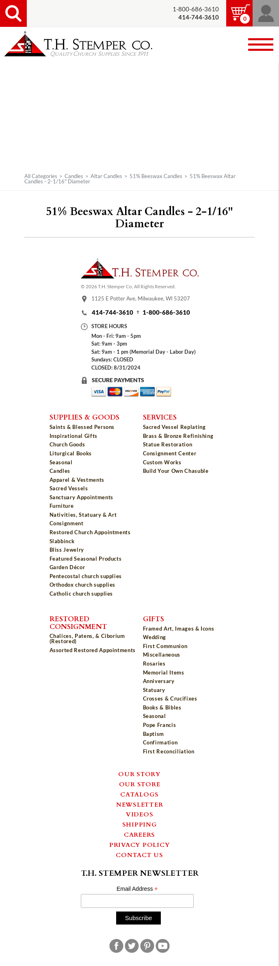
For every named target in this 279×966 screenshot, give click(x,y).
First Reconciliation (169, 751)
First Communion (165, 646)
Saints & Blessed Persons (82, 427)
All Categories (40, 176)
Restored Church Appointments (90, 532)
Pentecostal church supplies (86, 576)
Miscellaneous (161, 654)
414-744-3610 (112, 312)
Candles (74, 176)
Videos (140, 813)
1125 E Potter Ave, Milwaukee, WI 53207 (140, 299)
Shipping (139, 824)
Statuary (154, 690)
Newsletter (139, 804)
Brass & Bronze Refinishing (178, 436)
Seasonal (61, 462)
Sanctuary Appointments (81, 497)
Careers (139, 834)
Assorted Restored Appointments (93, 650)
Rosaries (154, 663)
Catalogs (139, 794)
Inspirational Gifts (73, 436)
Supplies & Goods (84, 417)
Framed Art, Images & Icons (178, 628)
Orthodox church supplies (83, 584)
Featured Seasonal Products (86, 558)
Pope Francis (159, 725)
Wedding (155, 637)
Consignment (67, 523)
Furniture (62, 506)
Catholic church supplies (81, 593)
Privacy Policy (139, 844)
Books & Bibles (162, 707)
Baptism (153, 734)
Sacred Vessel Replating (174, 427)
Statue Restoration (167, 444)
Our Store (139, 783)
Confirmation (160, 742)
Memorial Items (163, 672)
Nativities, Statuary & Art (83, 515)
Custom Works (162, 462)
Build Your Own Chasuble (176, 471)
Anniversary (159, 681)
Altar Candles (106, 176)
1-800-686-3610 (196, 9)
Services (160, 417)
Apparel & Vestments (77, 480)
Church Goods (67, 444)
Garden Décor (67, 567)
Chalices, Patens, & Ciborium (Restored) (87, 638)
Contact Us (139, 854)
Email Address (137, 889)
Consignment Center (170, 453)
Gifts (153, 618)
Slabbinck (62, 541)
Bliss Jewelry (67, 550)
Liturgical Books (71, 453)
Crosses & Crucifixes (170, 698)
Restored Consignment (78, 622)
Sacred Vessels (69, 488)
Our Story (139, 773)
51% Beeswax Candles (156, 176)
